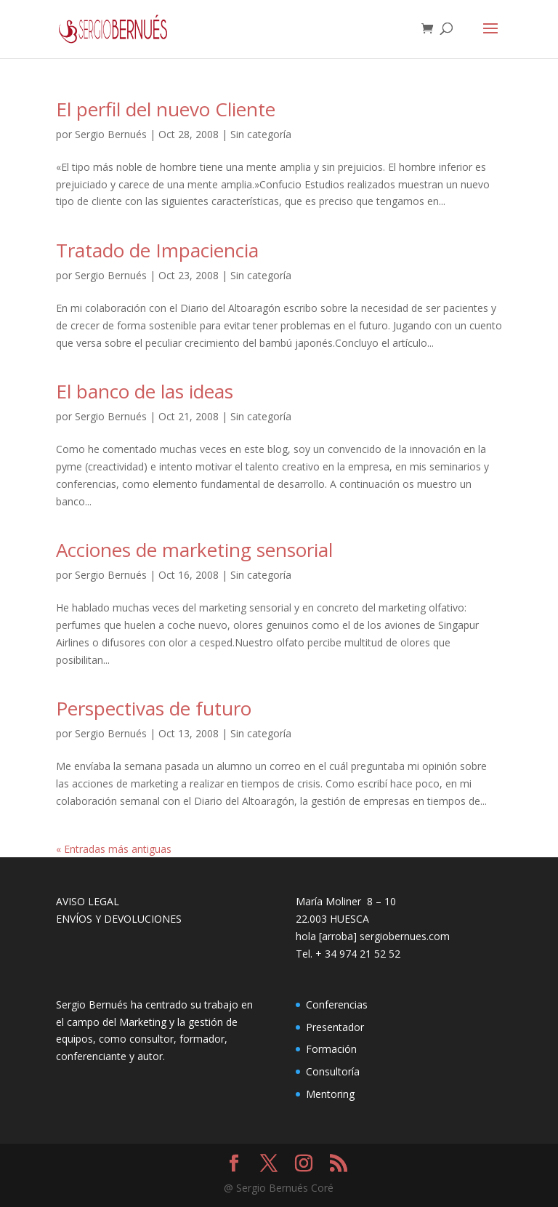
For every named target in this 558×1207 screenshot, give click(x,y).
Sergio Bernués (111, 134)
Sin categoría (260, 134)
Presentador (335, 1027)
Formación (331, 1049)
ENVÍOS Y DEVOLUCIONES (119, 919)
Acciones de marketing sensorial (194, 550)
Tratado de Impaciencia (157, 250)
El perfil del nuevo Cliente (165, 109)
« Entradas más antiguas (113, 849)
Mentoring (330, 1094)
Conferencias (337, 1004)
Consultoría (333, 1071)
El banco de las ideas (144, 391)
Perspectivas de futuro (153, 708)
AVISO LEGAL (87, 901)
